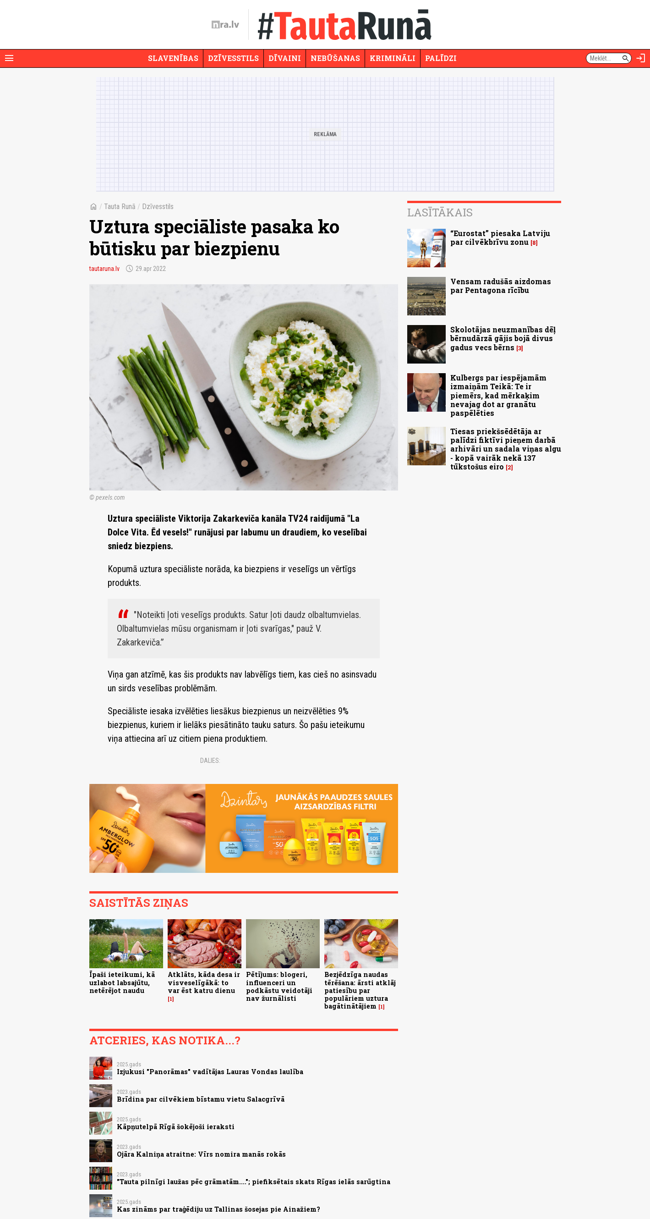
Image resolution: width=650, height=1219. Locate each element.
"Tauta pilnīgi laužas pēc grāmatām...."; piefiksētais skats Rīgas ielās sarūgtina (253, 1181)
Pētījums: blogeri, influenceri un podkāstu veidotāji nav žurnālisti (279, 986)
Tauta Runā (120, 206)
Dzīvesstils (233, 58)
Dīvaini (284, 58)
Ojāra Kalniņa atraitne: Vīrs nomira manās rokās (201, 1154)
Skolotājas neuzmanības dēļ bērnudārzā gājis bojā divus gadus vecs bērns (503, 338)
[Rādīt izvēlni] (9, 58)
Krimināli (392, 58)
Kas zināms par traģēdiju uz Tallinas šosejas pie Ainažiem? (218, 1209)
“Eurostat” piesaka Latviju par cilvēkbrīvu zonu (500, 237)
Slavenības (173, 58)
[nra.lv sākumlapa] (225, 25)
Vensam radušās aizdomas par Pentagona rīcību (500, 285)
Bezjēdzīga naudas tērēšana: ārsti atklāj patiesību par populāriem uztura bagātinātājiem (360, 990)
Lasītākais (440, 212)
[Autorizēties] (641, 58)
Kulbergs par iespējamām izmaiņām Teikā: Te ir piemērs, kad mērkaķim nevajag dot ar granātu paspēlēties (498, 395)
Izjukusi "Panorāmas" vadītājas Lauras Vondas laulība (210, 1071)
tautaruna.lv (104, 268)
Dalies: (210, 760)
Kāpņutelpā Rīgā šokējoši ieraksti (176, 1126)
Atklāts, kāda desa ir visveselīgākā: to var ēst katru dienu (204, 982)
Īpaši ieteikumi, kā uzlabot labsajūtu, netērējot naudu (122, 982)
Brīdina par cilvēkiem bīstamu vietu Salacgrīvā (200, 1099)
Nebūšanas (335, 58)
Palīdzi (441, 58)
